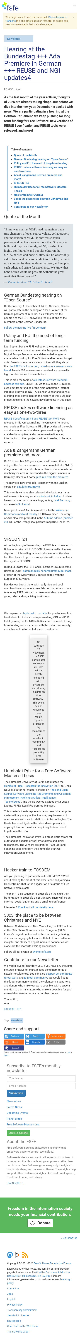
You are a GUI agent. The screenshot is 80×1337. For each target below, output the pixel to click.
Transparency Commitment (22, 1310)
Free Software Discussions (23, 1124)
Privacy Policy (15, 1304)
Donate (40, 1223)
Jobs (10, 1293)
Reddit (15, 1042)
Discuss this (11, 1009)
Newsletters (14, 1101)
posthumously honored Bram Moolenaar (47, 571)
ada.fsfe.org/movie (28, 486)
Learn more (14, 1183)
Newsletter (13, 38)
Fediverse (15, 1036)
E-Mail (57, 1042)
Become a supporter (18, 1133)
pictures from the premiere (52, 477)
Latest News (14, 1107)
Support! (15, 1048)
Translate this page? (18, 1331)
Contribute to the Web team (22, 1326)
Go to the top (70, 1238)
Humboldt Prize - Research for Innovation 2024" (32, 785)
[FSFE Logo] (10, 6)
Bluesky (36, 1036)
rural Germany (62, 500)
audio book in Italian (49, 496)
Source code (14, 1320)
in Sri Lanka (22, 504)
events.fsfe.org (42, 951)
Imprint (11, 1299)
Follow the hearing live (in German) (25, 327)
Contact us (13, 1288)
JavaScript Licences (18, 1315)
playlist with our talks (34, 613)
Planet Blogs (14, 1118)
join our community (35, 977)
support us (52, 973)
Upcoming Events (17, 1112)
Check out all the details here (35, 907)
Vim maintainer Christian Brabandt (30, 282)
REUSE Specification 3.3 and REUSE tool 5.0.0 (31, 418)
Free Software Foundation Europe (52, 1263)
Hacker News (56, 1036)
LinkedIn (36, 1042)
